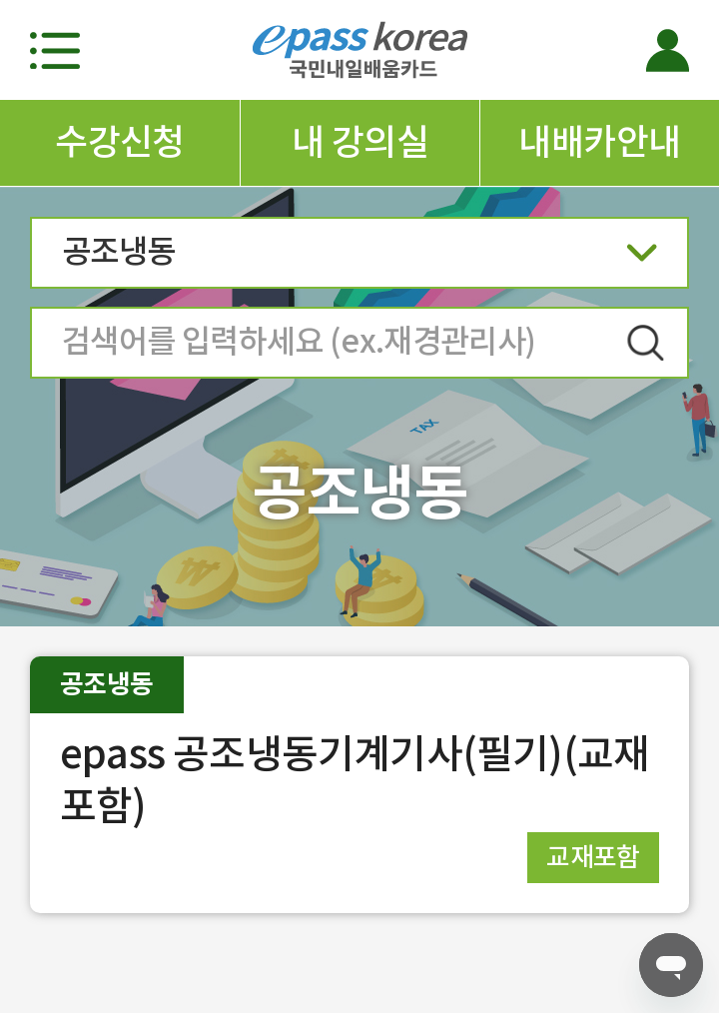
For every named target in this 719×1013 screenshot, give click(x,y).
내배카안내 (599, 142)
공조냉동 (359, 258)
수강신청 (120, 142)
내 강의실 (360, 142)
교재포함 (593, 856)
